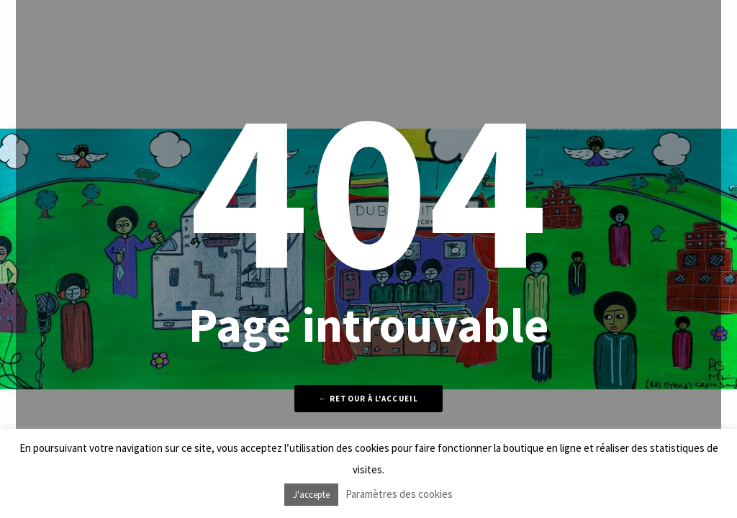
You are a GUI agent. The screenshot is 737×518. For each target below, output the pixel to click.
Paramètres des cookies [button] (399, 494)
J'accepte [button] (311, 495)
